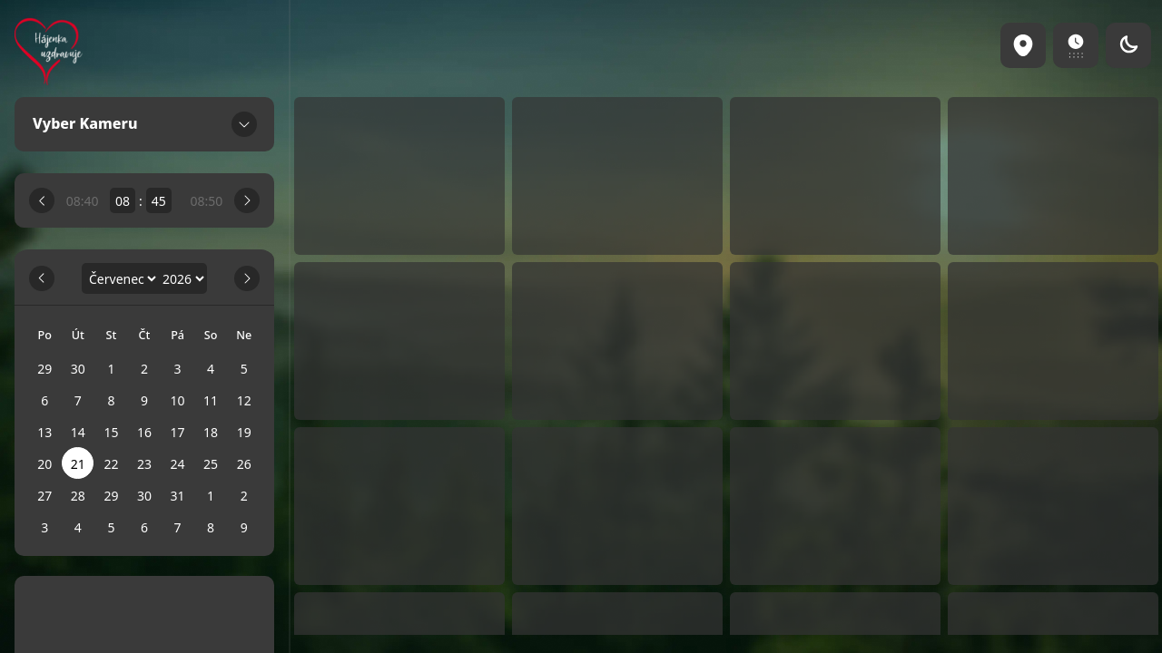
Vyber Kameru (145, 124)
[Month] (120, 278)
